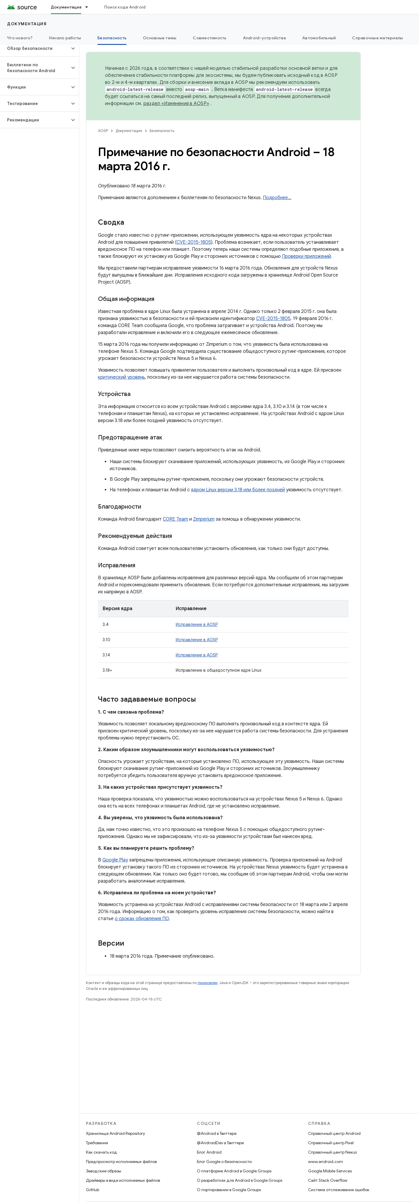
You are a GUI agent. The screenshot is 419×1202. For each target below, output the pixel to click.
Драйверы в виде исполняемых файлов (123, 1180)
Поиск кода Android (125, 7)
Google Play (115, 860)
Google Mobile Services (330, 1171)
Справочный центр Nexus (332, 1152)
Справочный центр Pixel (331, 1142)
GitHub (92, 1189)
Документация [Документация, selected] (66, 7)
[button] (35, 48)
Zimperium (203, 519)
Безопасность (162, 130)
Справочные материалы (377, 37)
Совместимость (209, 37)
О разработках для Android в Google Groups (239, 1180)
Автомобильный (319, 37)
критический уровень (121, 377)
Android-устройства (264, 37)
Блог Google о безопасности (224, 1161)
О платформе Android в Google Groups (234, 1171)
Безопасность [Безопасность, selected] (111, 37)
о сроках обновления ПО (142, 919)
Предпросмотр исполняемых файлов (121, 1161)
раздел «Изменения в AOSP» (176, 103)
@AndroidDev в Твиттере (220, 1142)
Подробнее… (277, 198)
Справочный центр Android (334, 1133)
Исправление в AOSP (197, 624)
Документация (27, 23)
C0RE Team (175, 519)
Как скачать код (101, 1152)
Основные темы (159, 37)
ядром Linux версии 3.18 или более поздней (238, 490)
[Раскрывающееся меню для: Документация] (89, 7)
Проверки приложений (306, 256)
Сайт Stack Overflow (327, 1180)
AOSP (103, 130)
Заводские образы (103, 1171)
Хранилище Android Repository (115, 1133)
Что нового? (20, 37)
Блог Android (209, 1152)
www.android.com (325, 1161)
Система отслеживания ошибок (338, 1189)
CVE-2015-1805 (194, 242)
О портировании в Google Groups (229, 1189)
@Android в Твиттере (216, 1133)
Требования (97, 1142)
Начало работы (65, 37)
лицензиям (207, 982)
